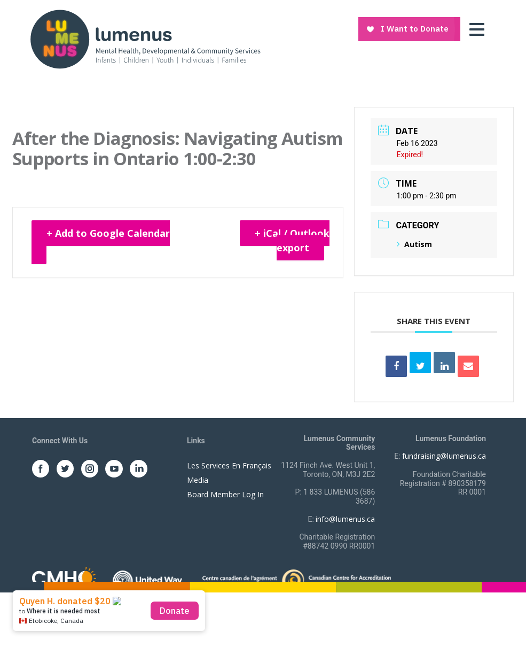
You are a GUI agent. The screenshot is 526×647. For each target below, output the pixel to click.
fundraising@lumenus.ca (444, 456)
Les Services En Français (229, 465)
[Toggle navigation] (479, 29)
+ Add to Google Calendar (108, 233)
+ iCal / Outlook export (292, 240)
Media (197, 480)
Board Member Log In (225, 494)
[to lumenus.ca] (145, 38)
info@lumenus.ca (345, 519)
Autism (414, 244)
